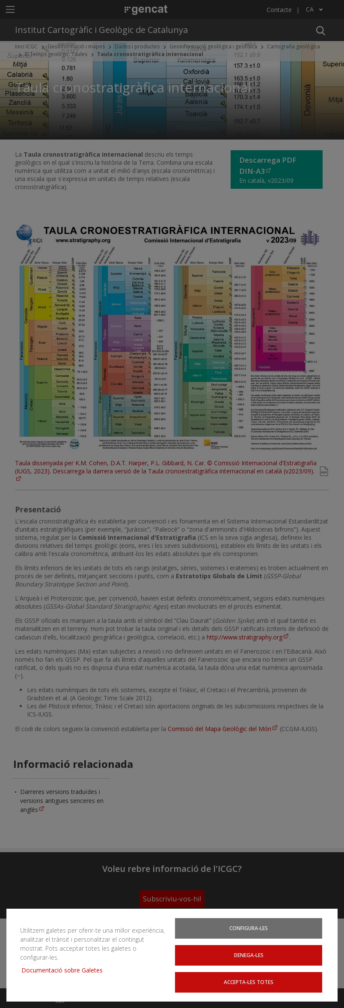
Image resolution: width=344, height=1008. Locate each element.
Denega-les (248, 955)
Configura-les (248, 929)
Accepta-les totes (249, 982)
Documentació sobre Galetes (65, 971)
